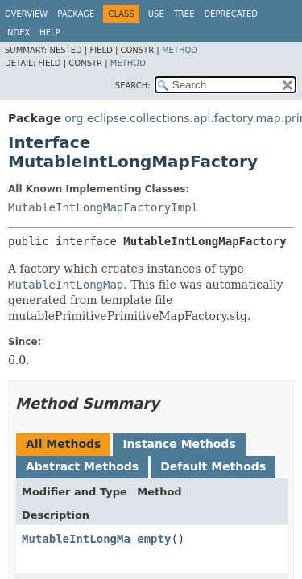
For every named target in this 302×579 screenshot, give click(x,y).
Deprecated (231, 14)
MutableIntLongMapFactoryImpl (103, 207)
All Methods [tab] (63, 443)
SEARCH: (133, 85)
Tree (184, 14)
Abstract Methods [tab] (82, 466)
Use (156, 14)
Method (179, 50)
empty (154, 538)
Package (75, 14)
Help (49, 32)
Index (17, 32)
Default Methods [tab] (213, 466)
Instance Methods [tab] (178, 443)
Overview (26, 14)
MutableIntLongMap (79, 538)
